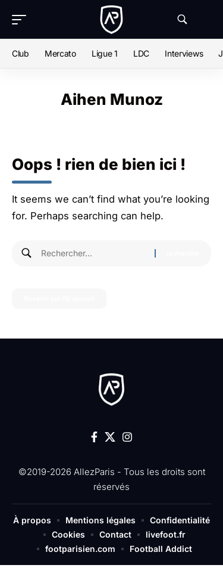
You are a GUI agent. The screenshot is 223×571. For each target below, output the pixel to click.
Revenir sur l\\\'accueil (59, 298)
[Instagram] (127, 437)
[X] (110, 437)
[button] (22, 19)
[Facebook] (94, 437)
